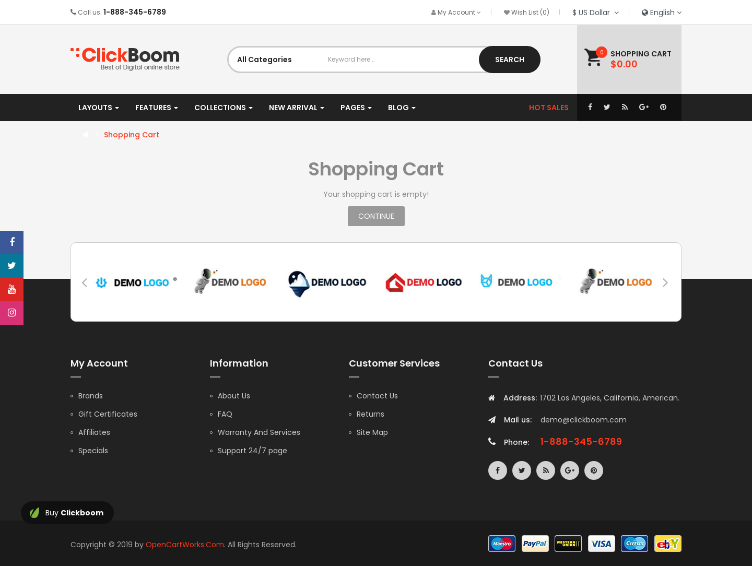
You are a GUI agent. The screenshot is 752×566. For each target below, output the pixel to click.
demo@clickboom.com (583, 420)
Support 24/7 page (252, 450)
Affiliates (94, 432)
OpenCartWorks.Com (185, 544)
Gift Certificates (107, 414)
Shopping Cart (131, 134)
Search (509, 59)
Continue (376, 216)
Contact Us (377, 396)
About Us (234, 396)
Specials (93, 450)
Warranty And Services (259, 432)
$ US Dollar (595, 12)
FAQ (225, 414)
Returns (370, 414)
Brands (90, 396)
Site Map (372, 432)
